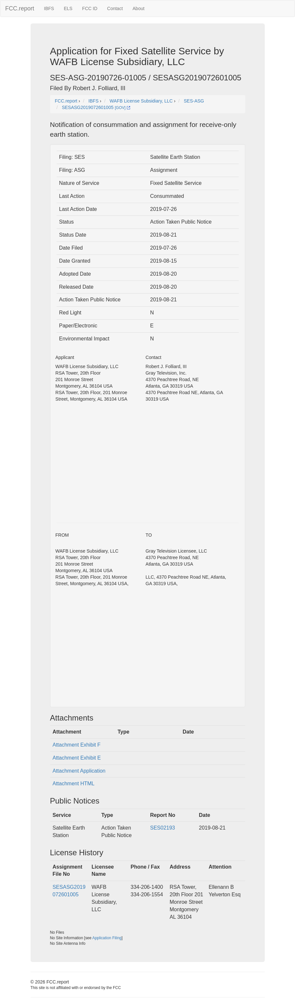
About (139, 8)
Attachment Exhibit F (77, 745)
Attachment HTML (74, 783)
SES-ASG (194, 100)
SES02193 (162, 828)
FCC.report (19, 8)
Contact (115, 8)
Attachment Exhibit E (77, 758)
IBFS (49, 8)
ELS (68, 8)
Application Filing (107, 938)
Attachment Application (79, 771)
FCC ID (90, 8)
